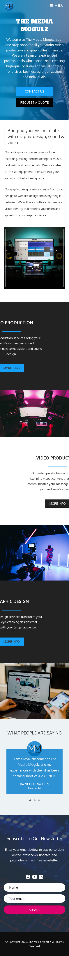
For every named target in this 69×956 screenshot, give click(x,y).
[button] (34, 91)
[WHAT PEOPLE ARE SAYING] (34, 771)
